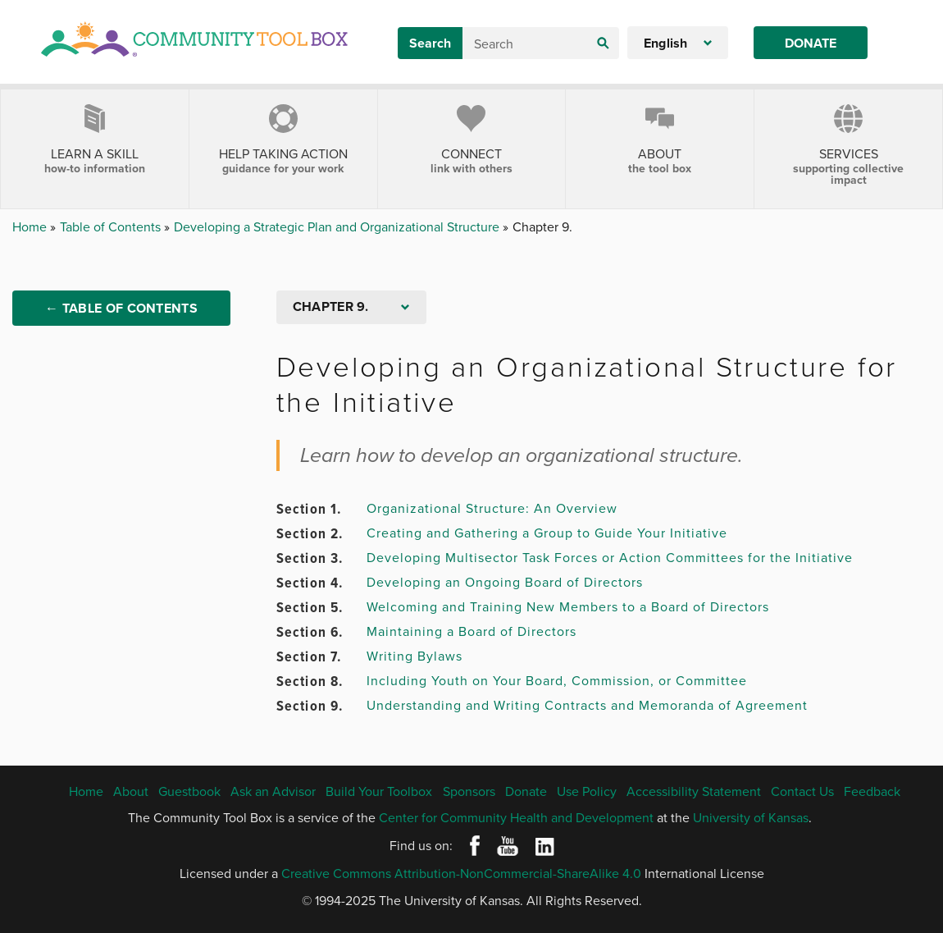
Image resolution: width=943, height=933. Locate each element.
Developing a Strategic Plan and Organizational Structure (338, 226)
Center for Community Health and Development (516, 817)
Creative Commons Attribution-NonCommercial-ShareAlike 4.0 (461, 873)
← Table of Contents (121, 308)
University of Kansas (751, 817)
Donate (810, 43)
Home (31, 226)
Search (430, 43)
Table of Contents (112, 226)
